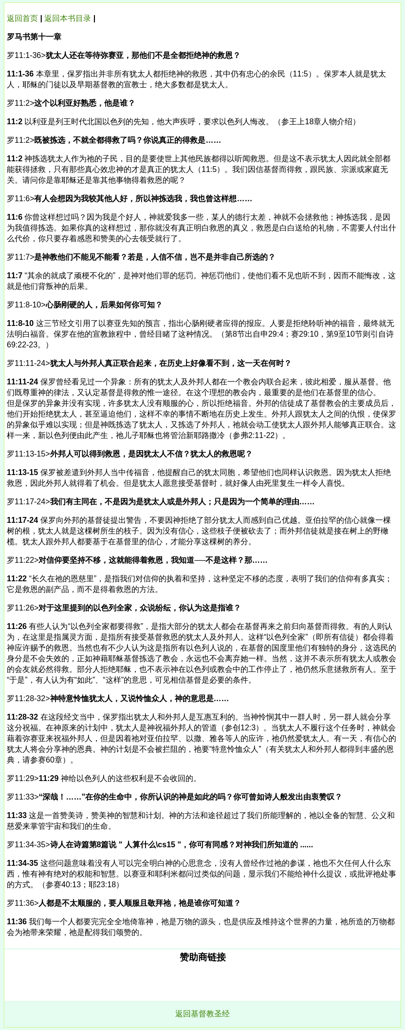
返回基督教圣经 (202, 1014)
